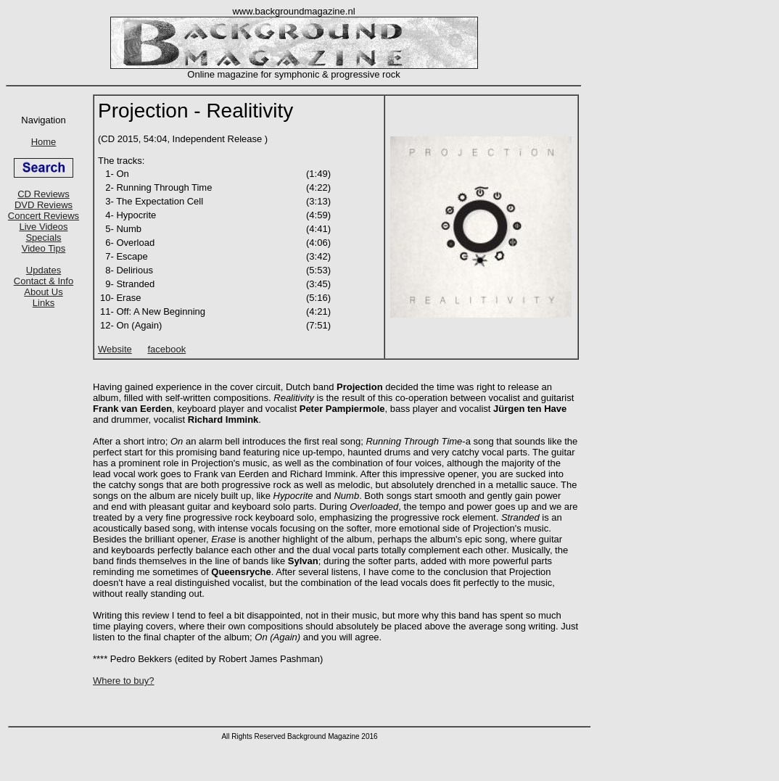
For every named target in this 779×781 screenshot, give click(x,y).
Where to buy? (123, 680)
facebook (166, 349)
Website (115, 349)
